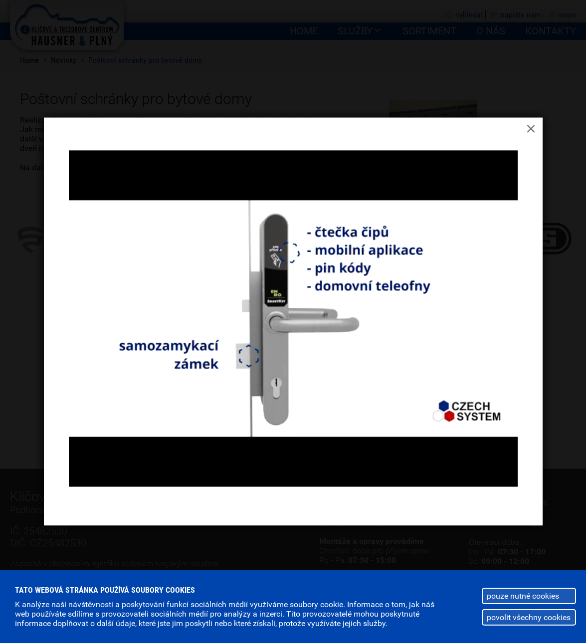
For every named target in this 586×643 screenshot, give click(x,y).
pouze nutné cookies (523, 596)
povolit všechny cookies (529, 617)
